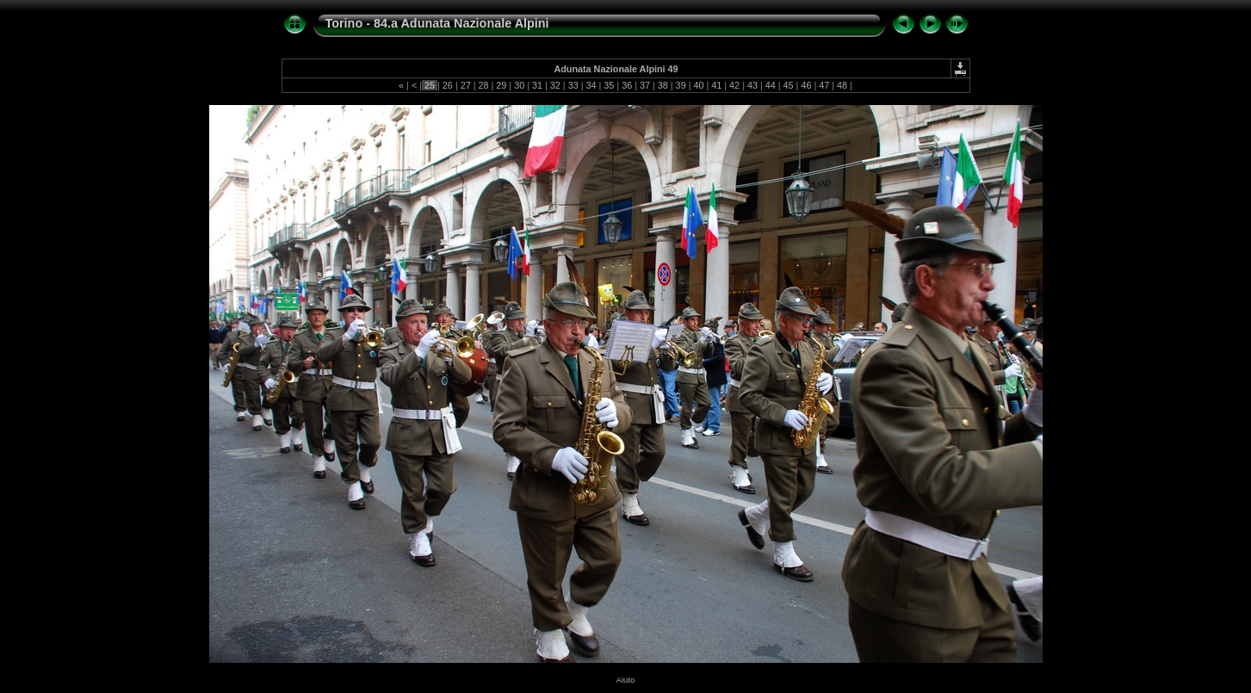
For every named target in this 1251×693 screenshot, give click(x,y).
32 (555, 85)
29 (501, 85)
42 (734, 85)
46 (806, 85)
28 (484, 85)
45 (788, 85)
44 (770, 85)
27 (466, 85)
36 (627, 85)
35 (608, 85)
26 (447, 85)
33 (573, 85)
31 (537, 85)
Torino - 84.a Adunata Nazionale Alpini (437, 23)
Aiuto (625, 679)
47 (824, 85)
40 (698, 85)
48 (842, 85)
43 (752, 85)
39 (681, 85)
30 (519, 85)
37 (645, 85)
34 (590, 85)
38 (663, 85)
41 (716, 85)
